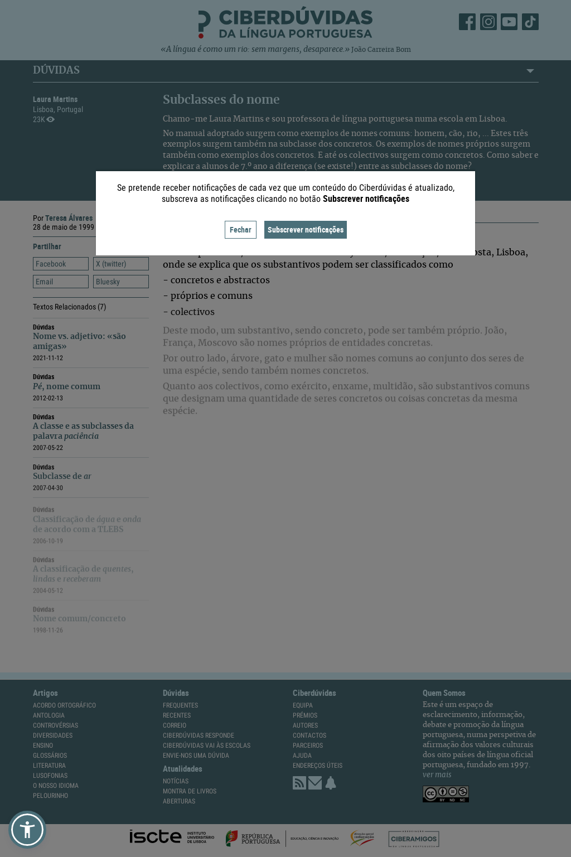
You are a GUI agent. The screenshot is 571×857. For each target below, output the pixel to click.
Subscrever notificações (305, 229)
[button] (27, 830)
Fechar (240, 229)
